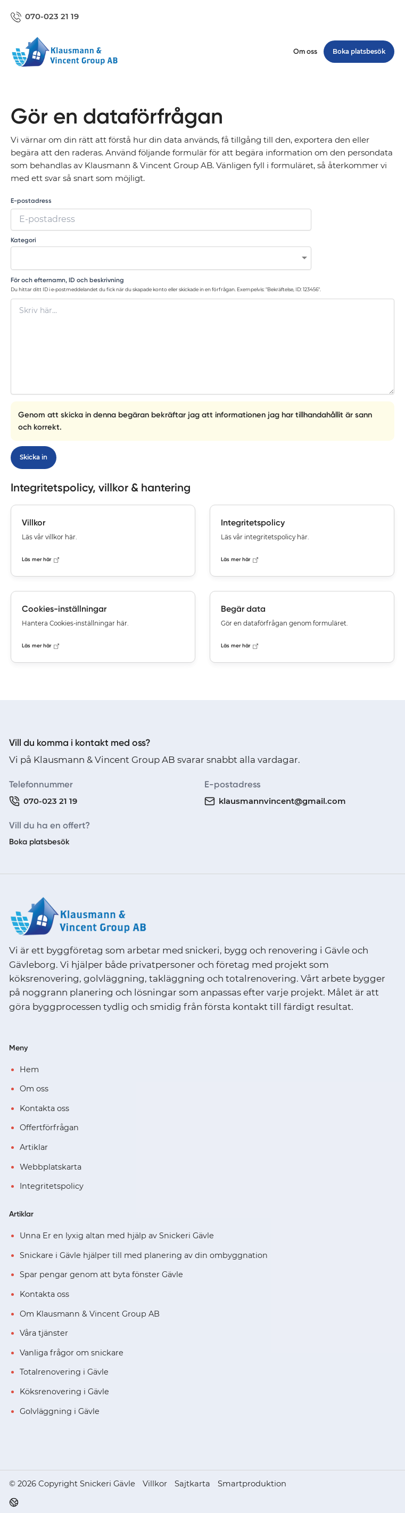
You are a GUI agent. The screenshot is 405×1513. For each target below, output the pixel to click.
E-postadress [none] (31, 201)
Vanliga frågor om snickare (71, 1353)
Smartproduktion (252, 1484)
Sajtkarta (192, 1484)
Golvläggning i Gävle (60, 1411)
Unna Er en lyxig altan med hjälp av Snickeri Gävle (117, 1235)
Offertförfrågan (49, 1127)
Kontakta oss (44, 1108)
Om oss (305, 51)
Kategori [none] (23, 240)
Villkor (155, 1484)
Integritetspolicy (52, 1186)
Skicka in (33, 457)
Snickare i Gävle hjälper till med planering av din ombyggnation (144, 1255)
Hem (29, 1069)
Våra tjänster (44, 1333)
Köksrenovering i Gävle (64, 1391)
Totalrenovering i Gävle (64, 1372)
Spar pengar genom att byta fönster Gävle (101, 1274)
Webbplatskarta (50, 1166)
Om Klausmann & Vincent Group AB (90, 1313)
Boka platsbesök (39, 841)
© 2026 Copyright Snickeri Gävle (72, 1484)
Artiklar (34, 1147)
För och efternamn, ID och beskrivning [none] (67, 279)
